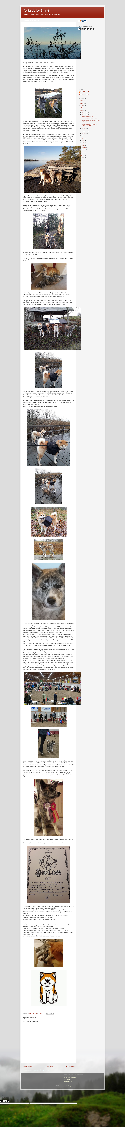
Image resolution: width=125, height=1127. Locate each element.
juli (83, 135)
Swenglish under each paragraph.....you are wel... (89, 117)
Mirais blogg (67, 1079)
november (85, 114)
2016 (81, 155)
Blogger (70, 1086)
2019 (81, 108)
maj (83, 140)
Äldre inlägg (70, 1066)
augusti (84, 133)
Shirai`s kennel (68, 1081)
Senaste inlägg (28, 1066)
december (85, 112)
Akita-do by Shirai (36, 10)
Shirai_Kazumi (84, 92)
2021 (81, 103)
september (85, 131)
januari (84, 149)
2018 (81, 110)
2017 (81, 152)
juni (83, 138)
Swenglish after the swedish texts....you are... (89, 125)
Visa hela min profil (84, 94)
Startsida (49, 1066)
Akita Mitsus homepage (70, 1077)
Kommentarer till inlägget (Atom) (40, 1070)
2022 (81, 100)
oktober (84, 128)
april (83, 142)
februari (84, 147)
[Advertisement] (90, 60)
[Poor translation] (6, 1101)
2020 (81, 105)
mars (83, 145)
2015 (81, 157)
